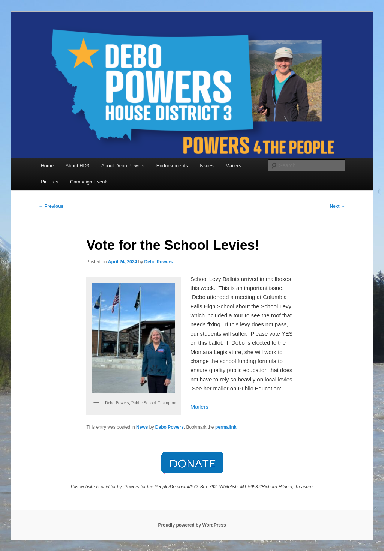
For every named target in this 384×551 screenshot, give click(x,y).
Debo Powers (158, 261)
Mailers (233, 165)
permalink (226, 427)
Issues (207, 165)
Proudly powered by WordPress (192, 525)
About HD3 (78, 165)
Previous (51, 206)
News (142, 427)
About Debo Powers (123, 165)
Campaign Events (89, 182)
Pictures (49, 182)
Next (337, 206)
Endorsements (172, 165)
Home (47, 165)
